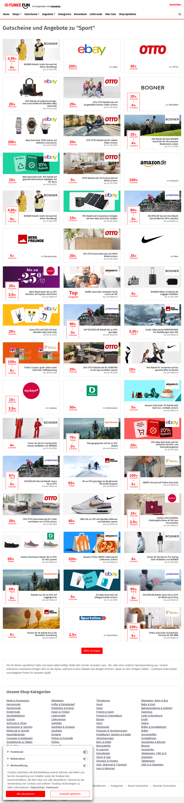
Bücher (100, 719)
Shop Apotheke (127, 14)
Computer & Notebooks (19, 738)
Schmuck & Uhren (16, 723)
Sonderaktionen (97, 785)
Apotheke (56, 730)
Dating (144, 723)
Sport (99, 723)
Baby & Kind (148, 704)
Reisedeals (80, 14)
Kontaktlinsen (148, 738)
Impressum (52, 787)
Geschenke (147, 749)
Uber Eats (110, 14)
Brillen (144, 730)
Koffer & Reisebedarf (63, 704)
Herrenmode (13, 704)
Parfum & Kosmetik (62, 738)
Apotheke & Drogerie (63, 726)
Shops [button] (15, 14)
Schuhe (10, 719)
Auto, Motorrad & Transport (111, 764)
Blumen (145, 745)
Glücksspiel (102, 726)
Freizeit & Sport (105, 711)
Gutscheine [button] (30, 14)
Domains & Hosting (107, 760)
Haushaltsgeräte (15, 734)
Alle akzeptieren (25, 793)
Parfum (55, 742)
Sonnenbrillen (149, 734)
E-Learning (102, 749)
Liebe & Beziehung (151, 715)
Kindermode (13, 711)
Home (6, 14)
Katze (99, 708)
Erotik (144, 719)
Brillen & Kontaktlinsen (153, 726)
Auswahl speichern (70, 793)
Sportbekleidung (15, 715)
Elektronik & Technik (17, 730)
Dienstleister (103, 753)
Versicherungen (105, 738)
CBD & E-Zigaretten (152, 764)
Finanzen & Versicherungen (111, 730)
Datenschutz (38, 787)
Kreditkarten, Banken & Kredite (113, 734)
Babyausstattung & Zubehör (156, 708)
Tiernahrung (103, 700)
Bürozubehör (103, 745)
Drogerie (56, 734)
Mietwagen (57, 700)
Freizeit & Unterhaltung (109, 715)
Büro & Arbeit (103, 742)
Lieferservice (58, 719)
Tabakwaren (148, 760)
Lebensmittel (58, 715)
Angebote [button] (47, 14)
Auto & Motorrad (105, 768)
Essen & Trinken (60, 711)
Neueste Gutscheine (164, 785)
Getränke (56, 723)
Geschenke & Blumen (153, 742)
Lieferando (96, 14)
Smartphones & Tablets (19, 742)
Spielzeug (146, 711)
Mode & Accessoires (17, 700)
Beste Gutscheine (138, 785)
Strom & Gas (103, 757)
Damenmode (13, 708)
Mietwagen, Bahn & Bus (154, 700)
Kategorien (64, 14)
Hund (99, 704)
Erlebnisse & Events (62, 708)
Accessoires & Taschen (19, 726)
